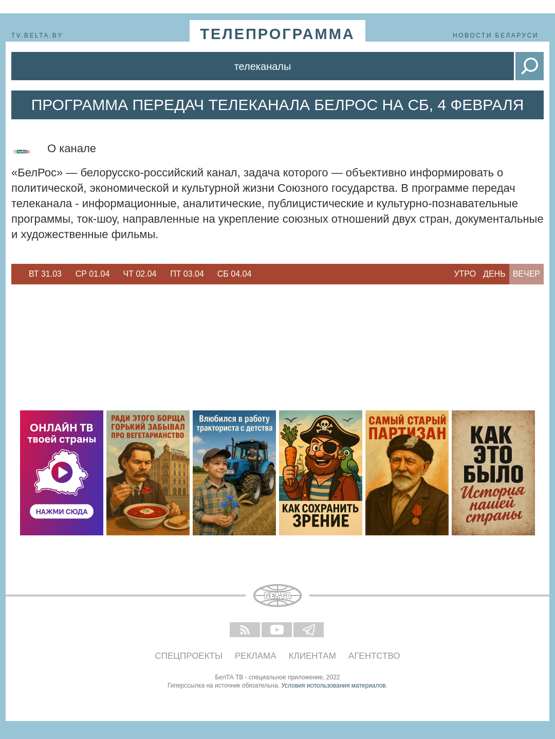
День (494, 273)
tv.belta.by (37, 35)
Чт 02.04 (140, 273)
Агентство (374, 656)
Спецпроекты (189, 656)
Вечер (526, 273)
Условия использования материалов (333, 685)
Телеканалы (262, 66)
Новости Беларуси (496, 35)
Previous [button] (16, 274)
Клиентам (312, 656)
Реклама (255, 656)
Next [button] (263, 274)
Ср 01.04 (93, 273)
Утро (465, 273)
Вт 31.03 (45, 273)
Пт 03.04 (187, 273)
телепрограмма (277, 34)
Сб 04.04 (234, 273)
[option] (45, 274)
